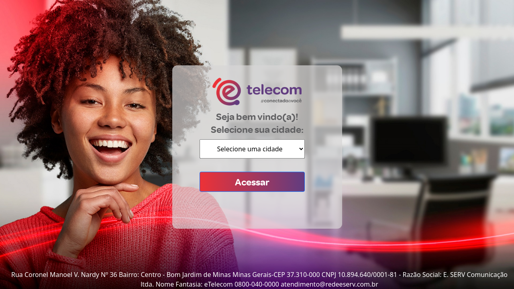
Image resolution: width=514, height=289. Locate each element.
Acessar (252, 181)
